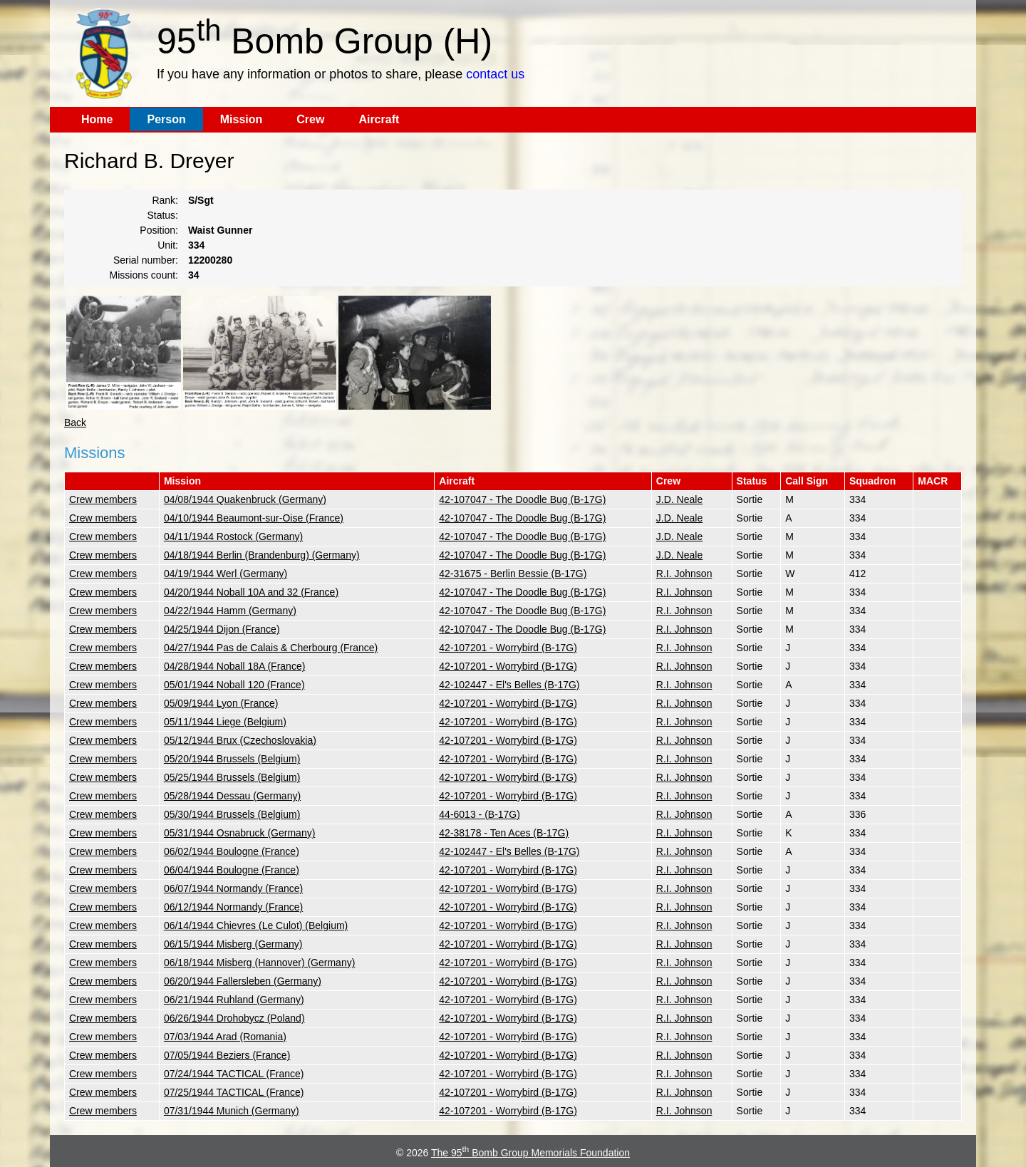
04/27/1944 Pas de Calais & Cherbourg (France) (271, 647)
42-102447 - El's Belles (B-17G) (509, 684)
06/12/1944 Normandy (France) (233, 907)
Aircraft (378, 119)
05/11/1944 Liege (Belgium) (225, 721)
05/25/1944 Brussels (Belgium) (232, 777)
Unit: (167, 245)
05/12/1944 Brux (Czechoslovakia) (240, 740)
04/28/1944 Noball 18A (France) (234, 666)
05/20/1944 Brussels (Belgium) (232, 758)
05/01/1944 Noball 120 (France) (234, 684)
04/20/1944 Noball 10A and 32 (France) (251, 592)
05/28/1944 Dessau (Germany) (232, 796)
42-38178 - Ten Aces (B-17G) (504, 833)
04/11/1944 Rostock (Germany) (233, 536)
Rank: (165, 200)
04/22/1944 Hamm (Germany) (230, 610)
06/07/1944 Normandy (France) (233, 888)
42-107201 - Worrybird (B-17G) (507, 647)
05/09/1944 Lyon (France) (221, 703)
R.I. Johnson (684, 573)
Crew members (103, 499)
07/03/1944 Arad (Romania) (225, 1036)
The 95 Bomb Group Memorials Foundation (530, 1152)
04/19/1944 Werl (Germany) (225, 573)
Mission (241, 119)
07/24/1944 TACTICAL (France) (234, 1073)
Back (75, 422)
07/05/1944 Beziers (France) (227, 1055)
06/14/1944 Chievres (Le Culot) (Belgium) (256, 925)
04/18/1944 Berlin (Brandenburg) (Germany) (262, 555)
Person (166, 119)
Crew (310, 119)
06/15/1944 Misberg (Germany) (233, 944)
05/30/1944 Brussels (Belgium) (232, 814)
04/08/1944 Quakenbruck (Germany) (245, 499)
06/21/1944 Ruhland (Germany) (234, 999)
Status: (162, 215)
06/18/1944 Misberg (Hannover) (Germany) (259, 962)
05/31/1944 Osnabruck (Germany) (239, 833)
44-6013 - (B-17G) (479, 814)
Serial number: (145, 260)
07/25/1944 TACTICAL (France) (234, 1092)
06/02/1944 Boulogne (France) (231, 851)
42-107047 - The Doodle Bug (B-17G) (522, 499)
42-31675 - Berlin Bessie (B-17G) (512, 573)
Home (97, 119)
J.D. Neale (679, 499)
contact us (495, 74)
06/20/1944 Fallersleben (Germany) (242, 981)
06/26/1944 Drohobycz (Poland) (234, 1018)
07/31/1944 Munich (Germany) (231, 1110)
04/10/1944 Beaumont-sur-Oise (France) (253, 518)
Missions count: (144, 275)
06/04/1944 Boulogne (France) (231, 870)
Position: (159, 230)
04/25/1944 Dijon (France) (222, 629)
